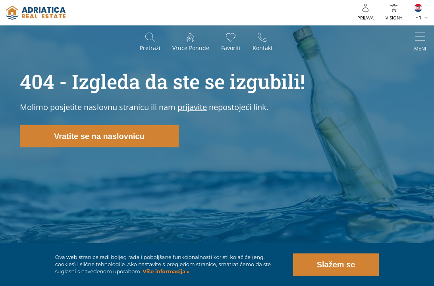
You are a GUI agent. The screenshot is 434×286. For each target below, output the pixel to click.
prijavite (192, 107)
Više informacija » (165, 271)
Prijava (365, 18)
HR (418, 18)
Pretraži (150, 48)
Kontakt (263, 48)
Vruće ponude (190, 48)
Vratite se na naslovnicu (99, 136)
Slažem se (336, 264)
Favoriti (231, 48)
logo (36, 12)
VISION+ (394, 18)
